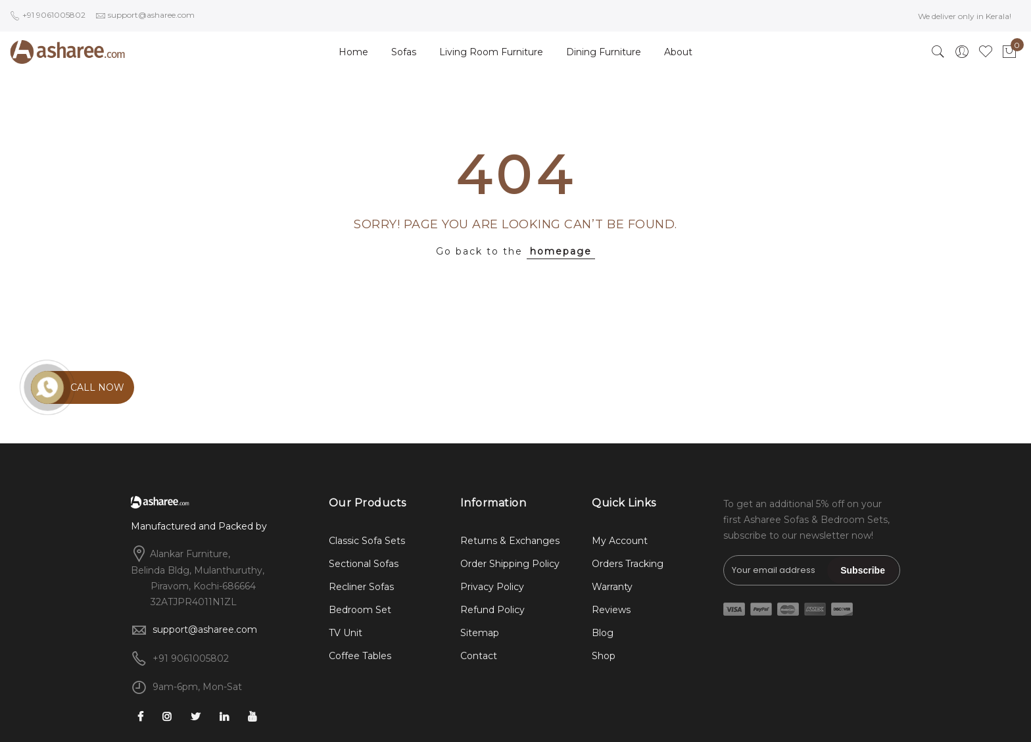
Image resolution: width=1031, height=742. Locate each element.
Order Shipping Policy (510, 564)
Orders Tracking (627, 564)
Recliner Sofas (361, 587)
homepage (561, 251)
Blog (602, 633)
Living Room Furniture (491, 52)
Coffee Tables (360, 656)
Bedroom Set (360, 610)
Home (353, 52)
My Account (620, 541)
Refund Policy (492, 610)
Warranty (612, 587)
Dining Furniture (603, 52)
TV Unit (345, 633)
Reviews (611, 610)
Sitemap (479, 633)
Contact (478, 656)
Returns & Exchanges (510, 541)
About (678, 52)
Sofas (403, 52)
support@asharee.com (205, 629)
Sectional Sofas (363, 564)
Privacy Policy (492, 587)
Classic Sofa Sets (367, 541)
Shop (603, 656)
